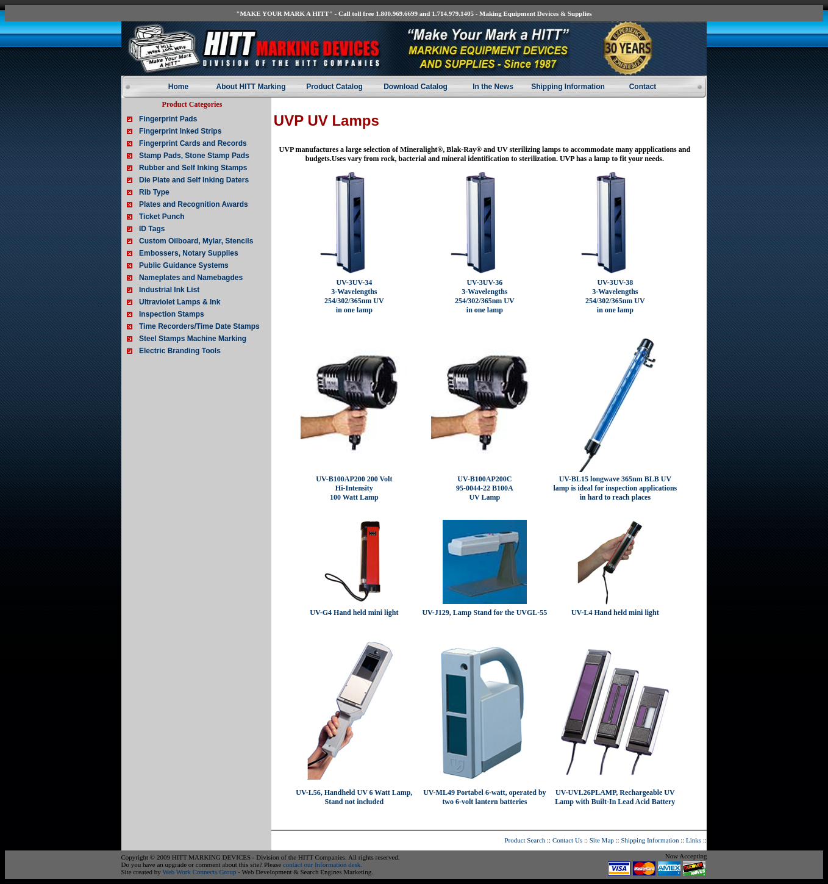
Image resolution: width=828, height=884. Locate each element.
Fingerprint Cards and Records (193, 143)
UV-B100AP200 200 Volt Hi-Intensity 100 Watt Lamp (354, 488)
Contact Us (567, 840)
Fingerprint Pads (168, 119)
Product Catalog (334, 86)
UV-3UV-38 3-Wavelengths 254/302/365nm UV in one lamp (615, 296)
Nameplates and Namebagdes (191, 277)
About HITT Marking (251, 86)
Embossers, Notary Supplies (188, 253)
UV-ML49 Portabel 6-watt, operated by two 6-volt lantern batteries (484, 797)
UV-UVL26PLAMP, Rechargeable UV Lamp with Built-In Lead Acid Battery (615, 797)
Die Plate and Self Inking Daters (194, 180)
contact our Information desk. (322, 864)
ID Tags (152, 229)
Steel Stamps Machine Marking (192, 338)
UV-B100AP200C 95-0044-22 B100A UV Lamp (484, 488)
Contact (643, 86)
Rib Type (154, 192)
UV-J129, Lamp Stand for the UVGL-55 (484, 612)
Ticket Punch (161, 216)
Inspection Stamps (171, 314)
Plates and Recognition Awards (193, 204)
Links (693, 840)
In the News (493, 86)
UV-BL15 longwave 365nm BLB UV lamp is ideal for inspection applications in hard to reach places (615, 488)
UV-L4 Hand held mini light (615, 612)
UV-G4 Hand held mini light (354, 612)
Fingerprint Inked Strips (180, 131)
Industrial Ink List (169, 290)
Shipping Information (568, 86)
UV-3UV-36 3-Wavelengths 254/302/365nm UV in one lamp (485, 296)
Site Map (602, 840)
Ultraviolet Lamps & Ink (179, 302)
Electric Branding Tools (180, 351)
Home (178, 86)
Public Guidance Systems (184, 265)
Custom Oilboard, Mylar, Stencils (196, 241)
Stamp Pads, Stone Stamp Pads (194, 155)
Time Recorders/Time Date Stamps (199, 326)
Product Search (524, 840)
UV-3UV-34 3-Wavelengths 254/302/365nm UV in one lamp (354, 296)
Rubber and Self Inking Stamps (193, 168)
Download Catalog (416, 86)
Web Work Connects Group (199, 871)
